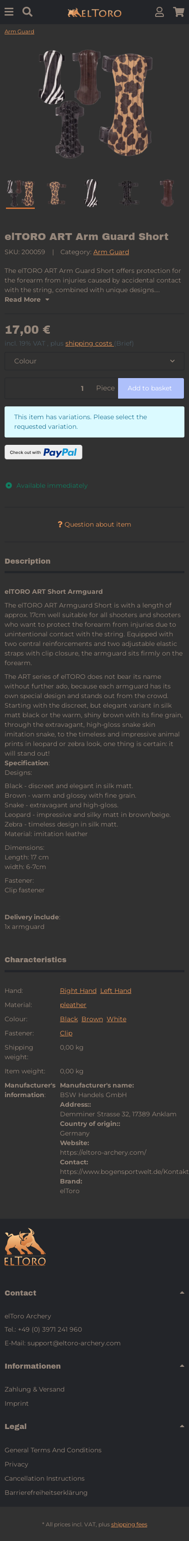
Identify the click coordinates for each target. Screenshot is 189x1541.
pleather (73, 1005)
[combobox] (94, 361)
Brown (92, 1019)
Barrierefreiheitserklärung (46, 1492)
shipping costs (89, 343)
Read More (27, 299)
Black (69, 1019)
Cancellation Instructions (45, 1478)
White (116, 1019)
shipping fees (129, 1524)
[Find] (27, 12)
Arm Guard (111, 252)
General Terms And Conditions (53, 1450)
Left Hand (115, 990)
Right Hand (78, 990)
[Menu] (9, 12)
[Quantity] (49, 388)
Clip (66, 1033)
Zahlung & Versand (35, 1389)
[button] (159, 12)
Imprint (17, 1403)
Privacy (16, 1464)
